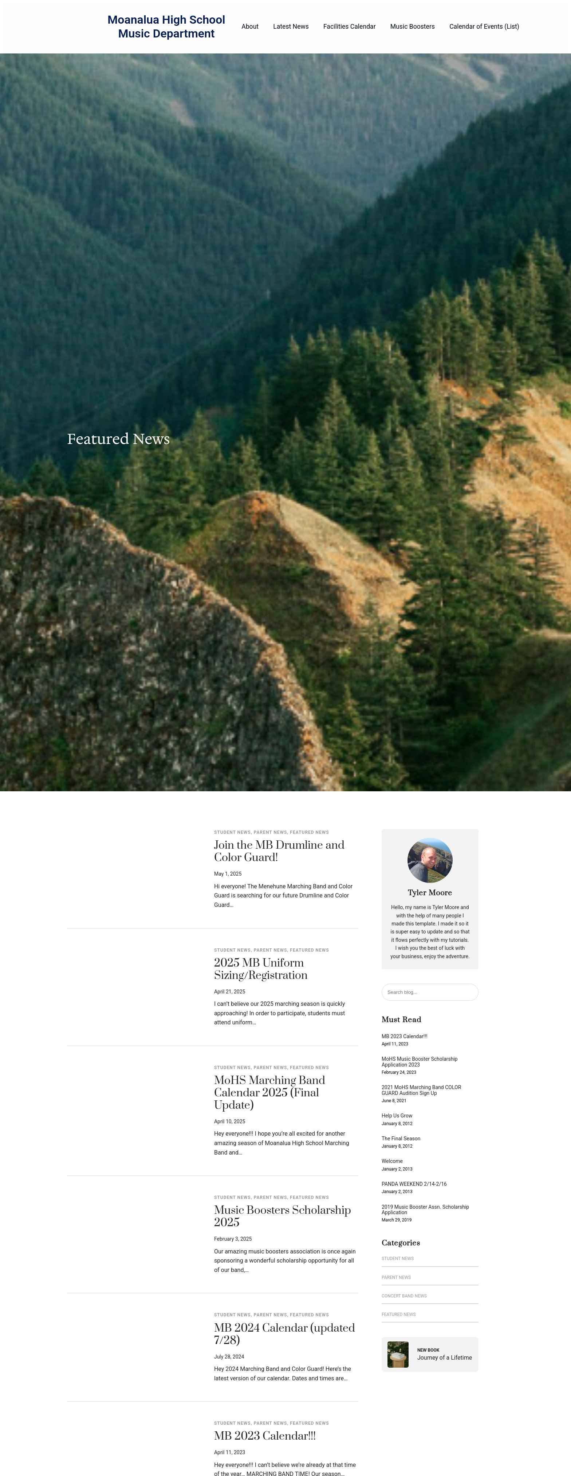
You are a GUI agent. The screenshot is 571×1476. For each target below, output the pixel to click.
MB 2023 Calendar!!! (265, 1437)
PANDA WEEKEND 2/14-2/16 (414, 1184)
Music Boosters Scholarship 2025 (282, 1217)
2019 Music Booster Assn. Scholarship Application (425, 1209)
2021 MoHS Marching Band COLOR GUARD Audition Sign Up (421, 1090)
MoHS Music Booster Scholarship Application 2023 (420, 1061)
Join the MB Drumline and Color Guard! (279, 852)
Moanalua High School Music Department (166, 26)
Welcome (392, 1161)
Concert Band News (404, 1296)
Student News (232, 832)
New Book (428, 1350)
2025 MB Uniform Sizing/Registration (261, 969)
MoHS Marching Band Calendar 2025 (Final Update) (269, 1093)
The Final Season (401, 1138)
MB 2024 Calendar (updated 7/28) (284, 1335)
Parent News (270, 832)
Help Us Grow (397, 1116)
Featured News (309, 832)
